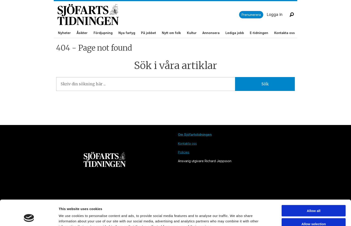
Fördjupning (103, 33)
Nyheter (64, 33)
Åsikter (82, 33)
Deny (314, 213)
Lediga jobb (234, 33)
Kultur (192, 33)
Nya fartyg (126, 33)
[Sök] (291, 14)
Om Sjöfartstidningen (195, 134)
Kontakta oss (284, 33)
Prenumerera (251, 15)
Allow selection (313, 200)
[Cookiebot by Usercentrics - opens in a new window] (29, 217)
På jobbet (148, 33)
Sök (265, 84)
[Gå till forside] (148, 14)
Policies (183, 152)
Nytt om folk (171, 33)
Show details (235, 217)
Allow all (314, 187)
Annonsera (211, 33)
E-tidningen (259, 33)
